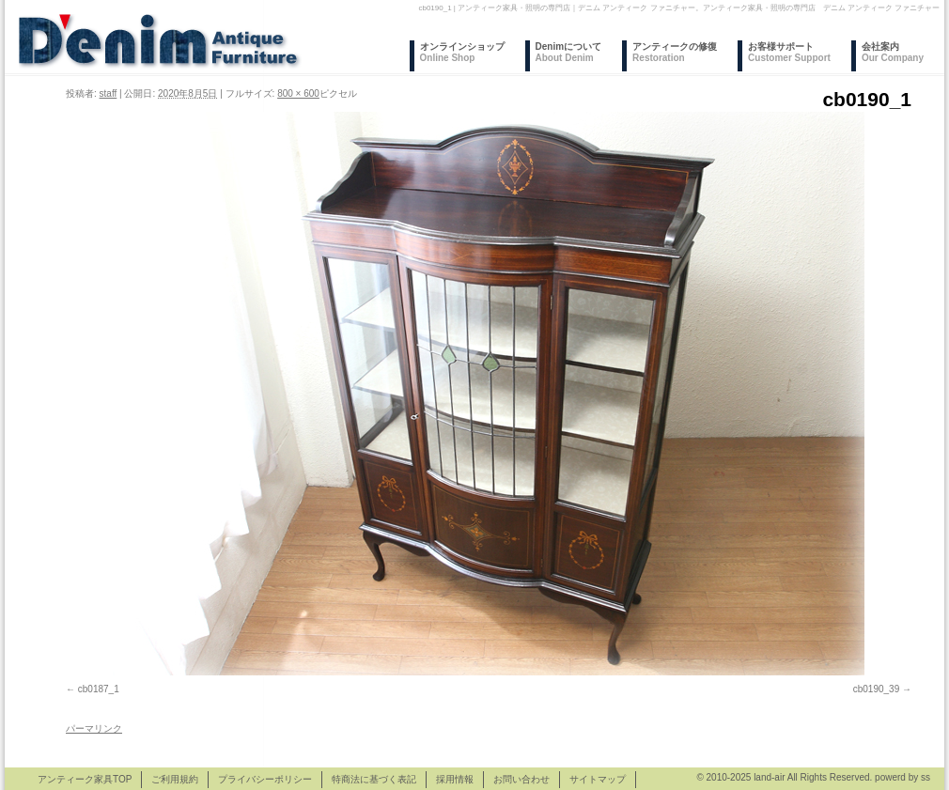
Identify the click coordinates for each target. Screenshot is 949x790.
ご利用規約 (174, 779)
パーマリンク (94, 728)
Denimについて (569, 52)
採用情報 (455, 779)
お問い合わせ (521, 779)
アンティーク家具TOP (85, 779)
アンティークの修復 (674, 52)
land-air (769, 777)
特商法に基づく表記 (374, 779)
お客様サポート (789, 52)
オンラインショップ (462, 52)
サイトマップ (597, 779)
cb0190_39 (876, 689)
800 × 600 (298, 93)
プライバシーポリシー (265, 779)
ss (925, 777)
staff (108, 93)
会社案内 (893, 52)
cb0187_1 (98, 689)
